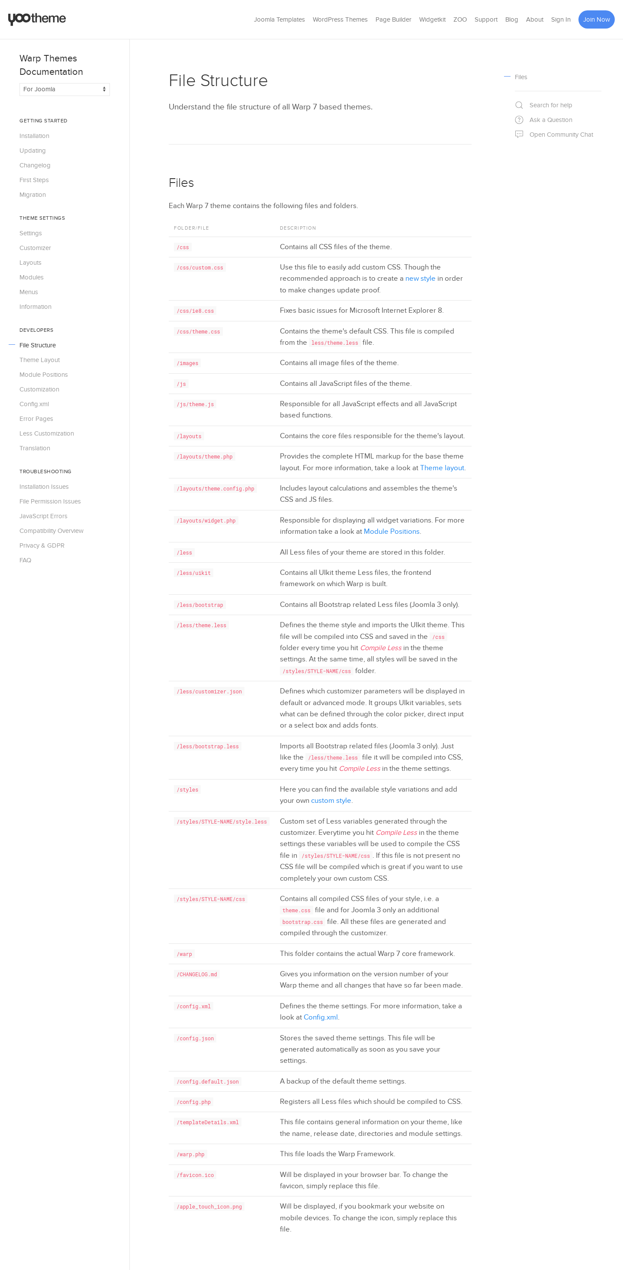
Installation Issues (44, 487)
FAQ (25, 560)
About (534, 19)
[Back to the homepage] (37, 19)
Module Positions (43, 374)
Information (35, 307)
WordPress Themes (340, 19)
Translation (34, 448)
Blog (511, 19)
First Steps (34, 180)
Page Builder (393, 19)
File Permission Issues (50, 501)
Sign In (561, 19)
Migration (32, 195)
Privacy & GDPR (41, 545)
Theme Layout (39, 360)
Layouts (30, 262)
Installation (34, 136)
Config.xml (34, 404)
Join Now (596, 19)
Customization (39, 389)
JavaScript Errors (43, 516)
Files (181, 183)
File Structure (37, 345)
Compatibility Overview (51, 531)
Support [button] (486, 19)
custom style (331, 800)
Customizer (35, 248)
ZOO (460, 19)
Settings (30, 233)
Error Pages (36, 419)
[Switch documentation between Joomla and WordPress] (64, 89)
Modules (31, 277)
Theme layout (442, 468)
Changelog (35, 165)
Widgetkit (432, 19)
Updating (32, 150)
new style (420, 278)
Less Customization (46, 433)
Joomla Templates (279, 19)
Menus (28, 292)
